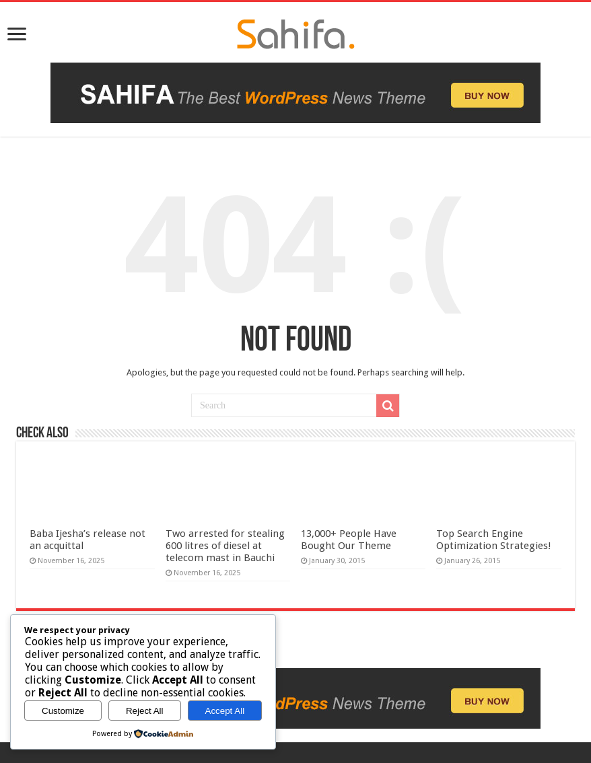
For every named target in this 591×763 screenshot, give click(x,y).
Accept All (225, 711)
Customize (63, 711)
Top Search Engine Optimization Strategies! (493, 540)
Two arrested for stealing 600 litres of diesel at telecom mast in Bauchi (225, 546)
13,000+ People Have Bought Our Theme (348, 540)
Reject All (145, 711)
